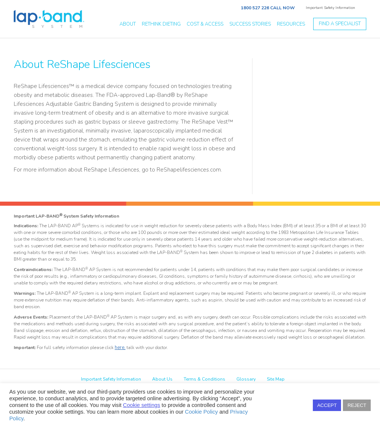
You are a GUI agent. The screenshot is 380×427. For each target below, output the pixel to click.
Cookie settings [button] (141, 405)
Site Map (276, 379)
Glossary (246, 379)
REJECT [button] (356, 405)
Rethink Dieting (161, 24)
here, (120, 347)
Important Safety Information (330, 7)
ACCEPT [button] (327, 405)
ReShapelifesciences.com (189, 169)
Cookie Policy (201, 412)
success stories (250, 24)
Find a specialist (340, 23)
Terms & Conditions (204, 379)
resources (291, 24)
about (127, 24)
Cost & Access (205, 24)
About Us (162, 379)
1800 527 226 (255, 8)
